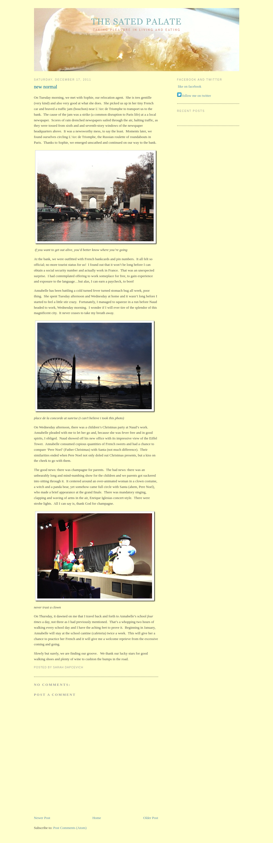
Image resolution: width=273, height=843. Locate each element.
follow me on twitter (196, 96)
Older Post (150, 818)
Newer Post (42, 818)
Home (96, 818)
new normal (45, 87)
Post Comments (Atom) (70, 828)
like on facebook (189, 86)
